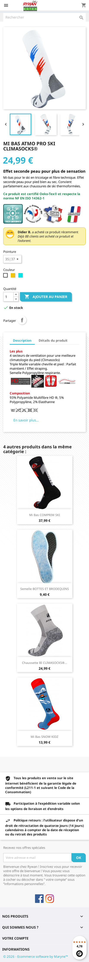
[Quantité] (8, 297)
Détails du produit (53, 340)
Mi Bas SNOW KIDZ (44, 737)
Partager (22, 320)
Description (22, 340)
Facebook (39, 898)
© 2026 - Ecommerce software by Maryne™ (35, 956)
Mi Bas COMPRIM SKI (44, 515)
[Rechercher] (44, 17)
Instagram (49, 898)
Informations (16, 949)
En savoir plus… (26, 420)
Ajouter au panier (45, 297)
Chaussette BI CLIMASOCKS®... (44, 663)
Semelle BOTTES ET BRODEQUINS (44, 589)
